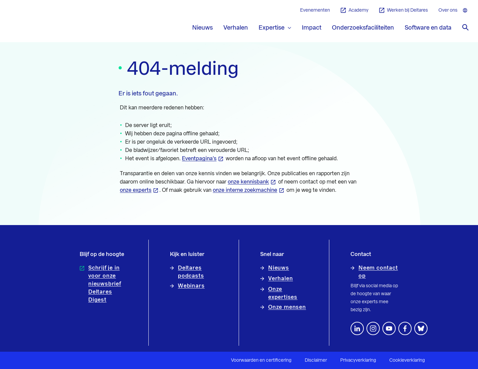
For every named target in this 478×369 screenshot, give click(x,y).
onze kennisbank (248, 181)
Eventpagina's (199, 158)
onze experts (135, 190)
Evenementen (315, 10)
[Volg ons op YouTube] (389, 328)
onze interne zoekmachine (245, 190)
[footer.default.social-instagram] (373, 328)
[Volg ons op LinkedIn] (357, 328)
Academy (354, 10)
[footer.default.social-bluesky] (421, 328)
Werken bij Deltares (403, 10)
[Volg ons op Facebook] (405, 328)
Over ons (447, 10)
